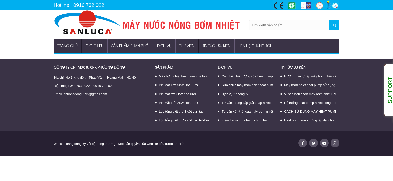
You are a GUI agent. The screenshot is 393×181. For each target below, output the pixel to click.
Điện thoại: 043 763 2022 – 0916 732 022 (84, 86)
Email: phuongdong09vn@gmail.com (80, 94)
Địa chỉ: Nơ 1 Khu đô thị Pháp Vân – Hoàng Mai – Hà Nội (95, 77)
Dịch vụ (164, 46)
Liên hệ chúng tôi (254, 46)
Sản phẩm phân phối (130, 46)
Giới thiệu (94, 46)
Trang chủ (67, 46)
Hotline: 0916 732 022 (79, 5)
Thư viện (186, 46)
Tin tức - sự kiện (216, 46)
